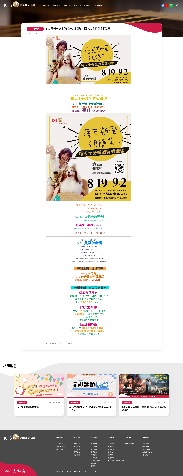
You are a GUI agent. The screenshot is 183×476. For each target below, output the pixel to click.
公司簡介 (59, 444)
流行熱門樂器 (96, 461)
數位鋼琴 (94, 449)
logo (21, 437)
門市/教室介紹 (130, 444)
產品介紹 (67, 5)
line (171, 5)
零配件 (93, 466)
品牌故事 (59, 449)
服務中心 (98, 5)
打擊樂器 (94, 458)
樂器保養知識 (147, 452)
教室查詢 (111, 452)
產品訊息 (77, 447)
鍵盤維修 (145, 447)
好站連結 (145, 455)
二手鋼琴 (94, 447)
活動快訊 (21, 403)
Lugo (98, 471)
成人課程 (111, 447)
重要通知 (77, 452)
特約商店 (77, 455)
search (177, 5)
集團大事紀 (60, 447)
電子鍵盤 (94, 452)
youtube (167, 5)
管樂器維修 (146, 449)
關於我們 (46, 5)
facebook (163, 5)
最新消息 (56, 5)
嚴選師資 (111, 449)
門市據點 (87, 5)
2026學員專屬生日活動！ (29, 407)
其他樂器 (94, 463)
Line (23, 471)
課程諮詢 (111, 455)
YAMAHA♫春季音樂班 (116, 461)
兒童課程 (111, 444)
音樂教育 (77, 5)
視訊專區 (111, 458)
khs (21, 4)
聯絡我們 (145, 444)
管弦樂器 (94, 455)
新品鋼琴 (94, 444)
